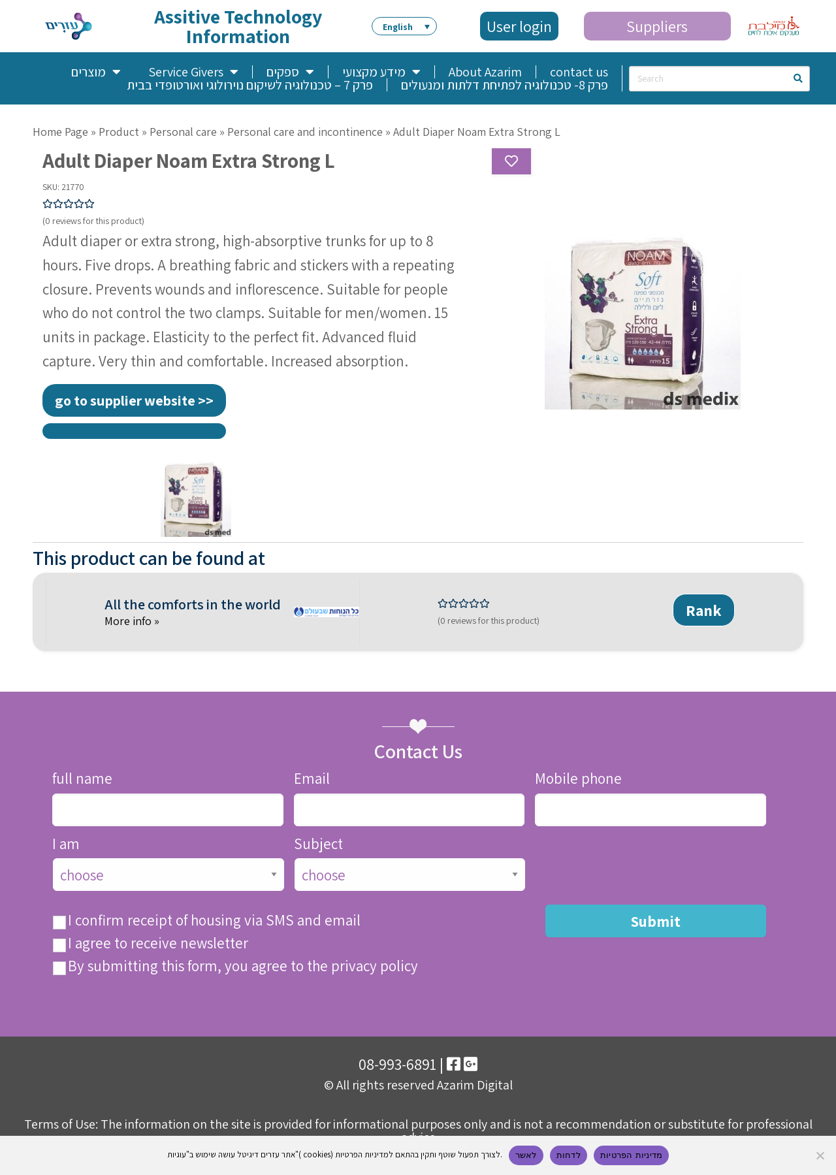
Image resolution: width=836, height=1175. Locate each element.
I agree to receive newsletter (158, 943)
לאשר (526, 1155)
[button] (404, 26)
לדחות (568, 1155)
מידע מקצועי (381, 71)
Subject (318, 844)
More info (129, 620)
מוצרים (96, 71)
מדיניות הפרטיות (631, 1155)
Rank (704, 610)
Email (312, 778)
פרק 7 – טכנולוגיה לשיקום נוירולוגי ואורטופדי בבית (250, 84)
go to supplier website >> (134, 400)
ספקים (290, 71)
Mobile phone (578, 778)
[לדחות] (819, 1155)
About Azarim (485, 71)
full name (82, 778)
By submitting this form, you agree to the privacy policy (243, 966)
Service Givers (193, 71)
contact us (579, 71)
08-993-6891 (397, 1064)
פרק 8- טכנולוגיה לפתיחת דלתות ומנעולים (504, 84)
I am (66, 844)
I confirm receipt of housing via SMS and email (214, 920)
